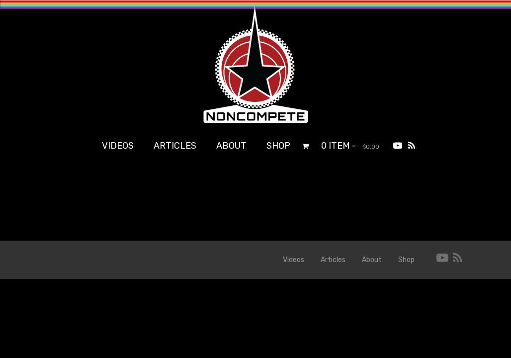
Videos (118, 145)
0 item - (350, 145)
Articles (175, 145)
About (231, 145)
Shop (278, 145)
